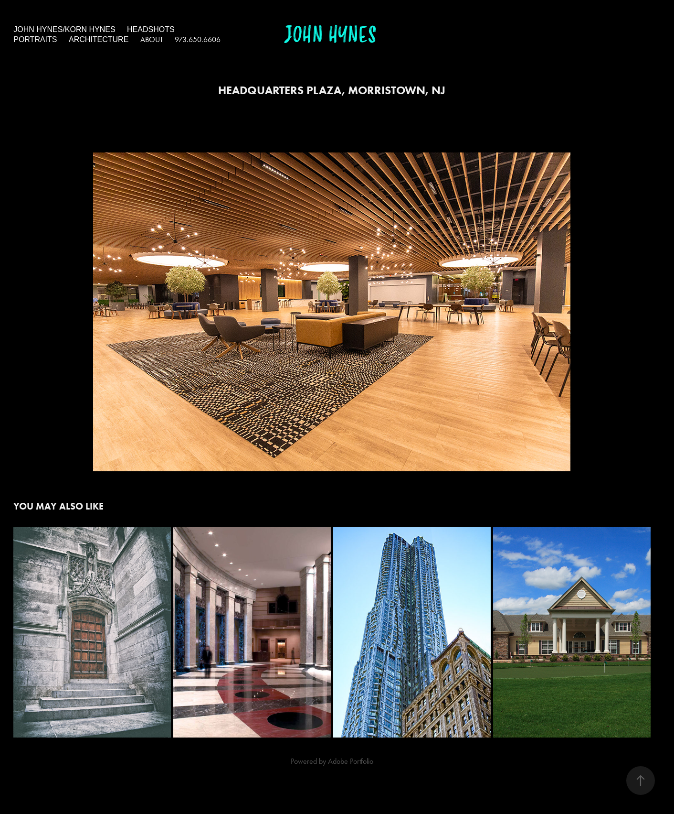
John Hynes (330, 35)
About (151, 39)
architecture (98, 39)
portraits (35, 39)
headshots (151, 29)
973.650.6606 (198, 39)
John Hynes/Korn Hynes (64, 29)
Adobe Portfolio (350, 761)
